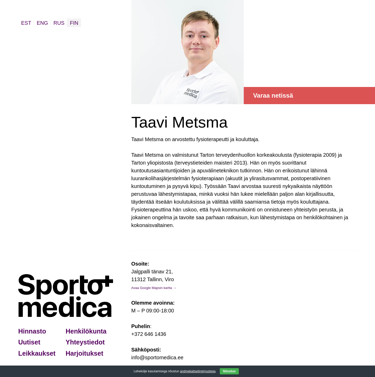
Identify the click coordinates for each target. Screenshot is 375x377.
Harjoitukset (84, 353)
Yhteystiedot (85, 342)
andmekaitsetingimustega (197, 371)
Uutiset (29, 342)
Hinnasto (32, 331)
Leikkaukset (36, 353)
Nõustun (229, 371)
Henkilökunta (86, 331)
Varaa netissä (273, 95)
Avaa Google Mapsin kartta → (153, 288)
